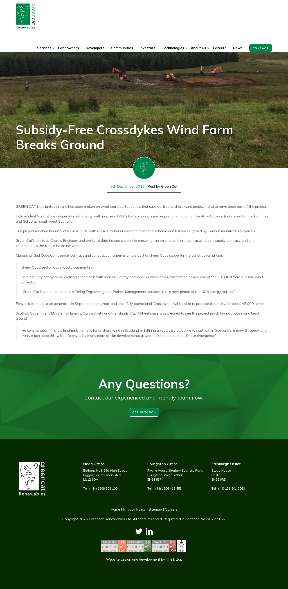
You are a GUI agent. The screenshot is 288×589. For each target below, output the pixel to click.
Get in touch (144, 412)
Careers (219, 48)
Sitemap (155, 509)
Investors (147, 48)
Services (44, 48)
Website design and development (133, 559)
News (237, 48)
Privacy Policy (134, 509)
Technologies (173, 48)
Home (115, 509)
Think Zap (174, 559)
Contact (261, 48)
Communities (122, 48)
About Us (198, 48)
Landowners (68, 48)
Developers (95, 48)
